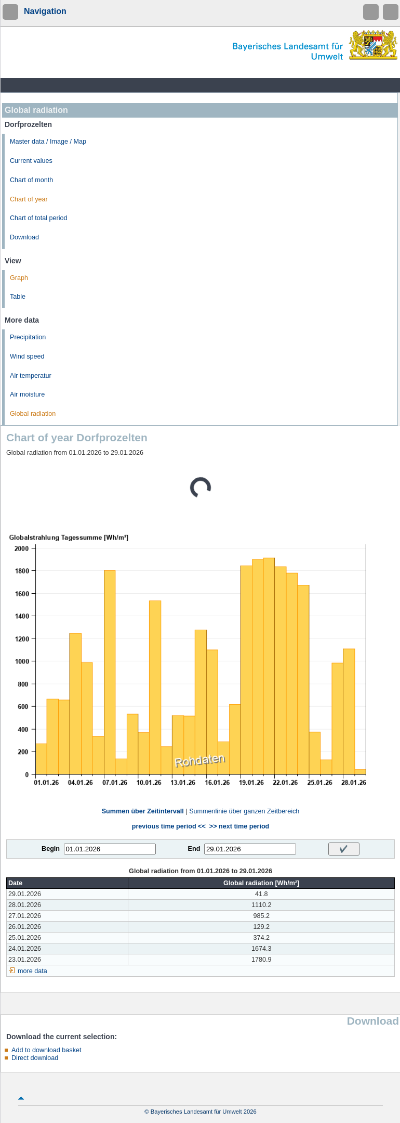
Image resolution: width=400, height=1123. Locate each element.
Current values (31, 160)
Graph (19, 278)
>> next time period (239, 826)
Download (24, 237)
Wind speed (27, 356)
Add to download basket (46, 1050)
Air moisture (27, 394)
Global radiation (33, 413)
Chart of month (31, 180)
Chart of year (29, 199)
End (194, 848)
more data (32, 971)
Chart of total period (39, 218)
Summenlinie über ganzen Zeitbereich (244, 811)
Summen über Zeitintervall (143, 811)
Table (17, 296)
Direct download (34, 1058)
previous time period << (169, 826)
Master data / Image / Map (48, 141)
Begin (51, 848)
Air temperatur (30, 375)
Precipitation (28, 337)
